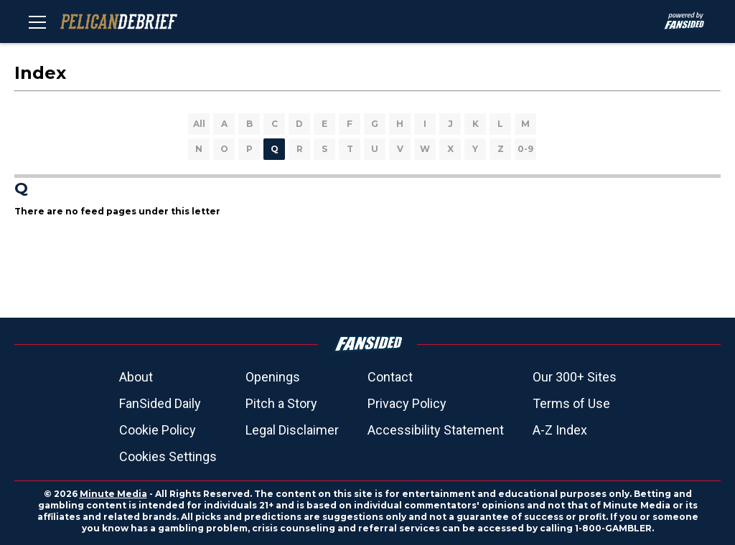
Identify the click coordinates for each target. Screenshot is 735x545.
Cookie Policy (157, 429)
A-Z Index (560, 429)
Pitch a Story (281, 403)
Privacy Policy (407, 403)
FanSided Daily (160, 403)
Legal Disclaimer (292, 429)
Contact (390, 376)
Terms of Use (571, 403)
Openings (272, 376)
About (136, 376)
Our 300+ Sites (575, 376)
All (199, 123)
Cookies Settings (168, 456)
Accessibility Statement (436, 429)
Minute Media (113, 493)
